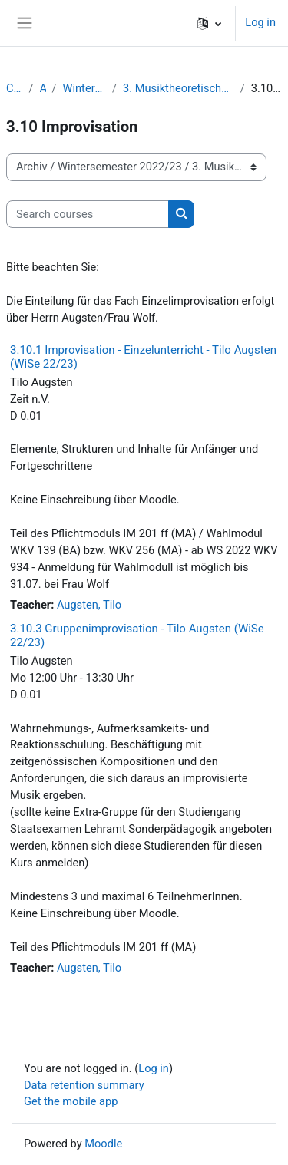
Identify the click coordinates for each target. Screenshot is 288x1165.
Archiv (43, 88)
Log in (260, 22)
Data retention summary (84, 1085)
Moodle (103, 1143)
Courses (14, 88)
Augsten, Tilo (89, 605)
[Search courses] (87, 214)
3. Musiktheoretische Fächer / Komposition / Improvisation (178, 88)
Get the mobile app (71, 1101)
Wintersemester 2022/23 (85, 88)
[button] (209, 23)
